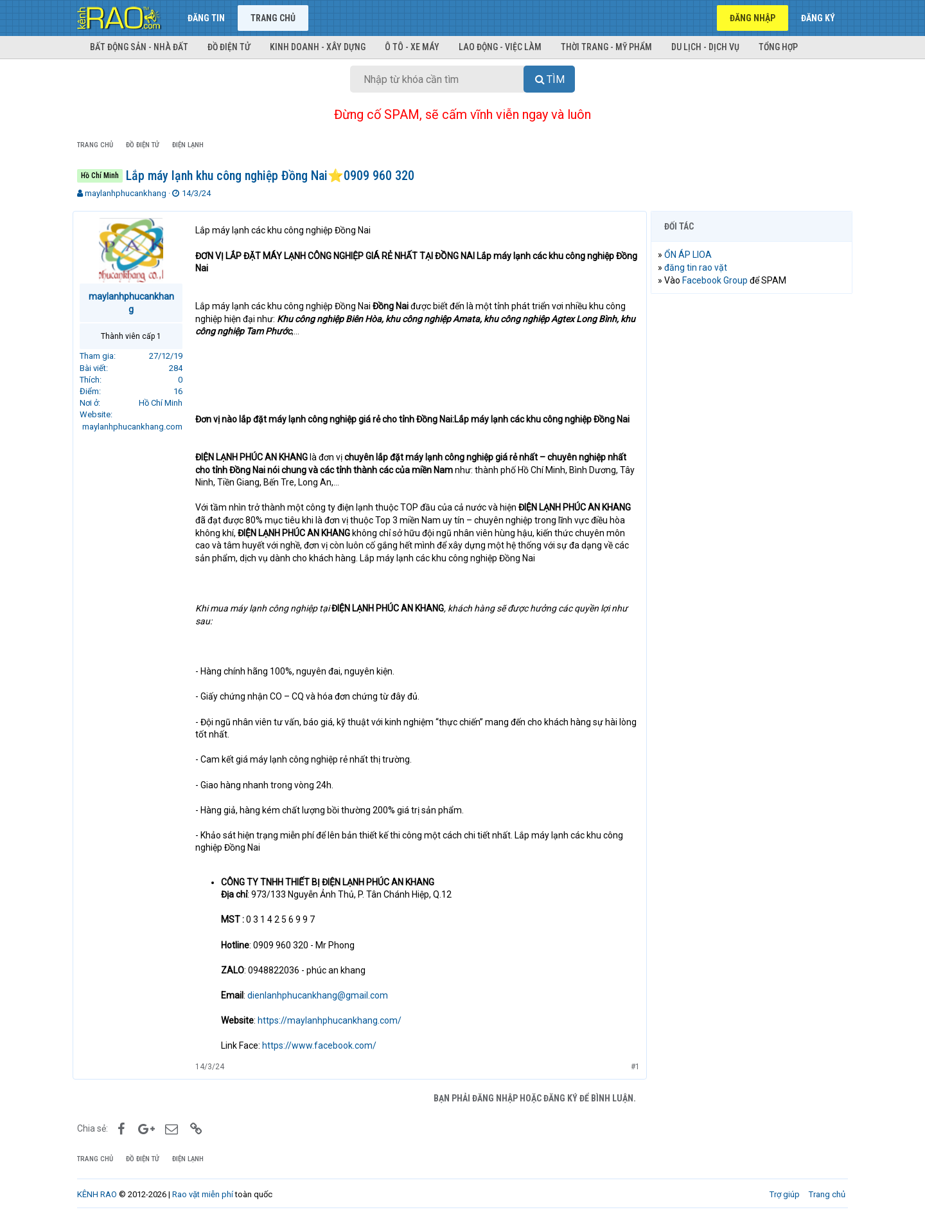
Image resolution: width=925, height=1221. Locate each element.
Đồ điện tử (229, 47)
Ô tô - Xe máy (412, 47)
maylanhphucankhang (125, 193)
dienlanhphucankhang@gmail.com (322, 995)
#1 (630, 1066)
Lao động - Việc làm (500, 47)
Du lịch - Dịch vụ (705, 47)
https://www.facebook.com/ (324, 1045)
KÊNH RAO (97, 1194)
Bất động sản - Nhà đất (139, 47)
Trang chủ (273, 18)
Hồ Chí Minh (165, 403)
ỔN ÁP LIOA (692, 254)
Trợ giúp (785, 1194)
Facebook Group (719, 280)
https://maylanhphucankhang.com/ (334, 1020)
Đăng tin (206, 18)
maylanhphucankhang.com (137, 426)
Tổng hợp (778, 47)
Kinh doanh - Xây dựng (318, 47)
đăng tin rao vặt (700, 267)
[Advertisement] (751, 499)
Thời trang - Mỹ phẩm (606, 47)
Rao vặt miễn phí (202, 1194)
